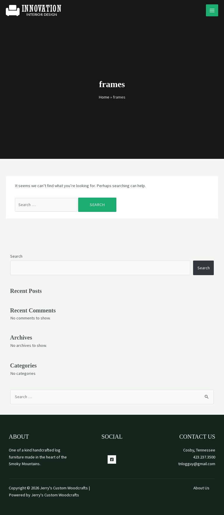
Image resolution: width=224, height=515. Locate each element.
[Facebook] (112, 459)
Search (16, 256)
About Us (201, 488)
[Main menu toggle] (212, 10)
